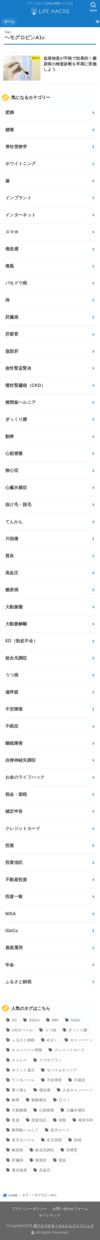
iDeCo (11, 930)
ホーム (9, 21)
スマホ (11, 232)
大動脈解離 (16, 624)
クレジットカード (22, 828)
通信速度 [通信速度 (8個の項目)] (19, 1170)
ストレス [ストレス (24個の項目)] (19, 1060)
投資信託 (14, 862)
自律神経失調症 (20, 760)
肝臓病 (11, 317)
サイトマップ (49, 1215)
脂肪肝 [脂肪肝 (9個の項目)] (41, 1160)
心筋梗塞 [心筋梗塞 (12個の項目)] (46, 1110)
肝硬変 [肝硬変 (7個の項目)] (72, 1150)
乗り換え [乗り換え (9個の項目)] (19, 1090)
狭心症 (11, 470)
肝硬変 (11, 334)
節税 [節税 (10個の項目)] (78, 1140)
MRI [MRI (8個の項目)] (55, 1020)
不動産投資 (16, 879)
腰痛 (9, 129)
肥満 (9, 112)
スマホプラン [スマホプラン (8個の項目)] (50, 1060)
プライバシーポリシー (29, 1209)
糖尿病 (11, 589)
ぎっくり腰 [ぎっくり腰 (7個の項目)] (77, 1030)
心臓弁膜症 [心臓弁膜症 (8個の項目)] (76, 1110)
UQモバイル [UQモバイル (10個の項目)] (22, 1030)
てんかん (14, 521)
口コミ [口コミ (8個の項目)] (64, 1100)
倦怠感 (11, 249)
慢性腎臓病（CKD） (25, 385)
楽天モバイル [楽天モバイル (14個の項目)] (23, 1140)
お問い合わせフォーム (70, 1209)
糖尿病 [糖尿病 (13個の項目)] (17, 1150)
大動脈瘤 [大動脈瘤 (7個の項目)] (19, 1110)
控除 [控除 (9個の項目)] (62, 1120)
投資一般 (14, 896)
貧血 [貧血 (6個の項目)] (62, 1160)
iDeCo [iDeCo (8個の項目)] (34, 1020)
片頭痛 (11, 538)
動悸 (9, 436)
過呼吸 (11, 692)
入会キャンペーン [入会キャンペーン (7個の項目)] (77, 1090)
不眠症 (11, 726)
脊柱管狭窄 (16, 146)
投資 (9, 845)
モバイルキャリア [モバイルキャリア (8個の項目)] (62, 1070)
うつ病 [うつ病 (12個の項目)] (50, 1030)
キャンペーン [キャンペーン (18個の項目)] (81, 1040)
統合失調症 (16, 658)
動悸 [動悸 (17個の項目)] (15, 1100)
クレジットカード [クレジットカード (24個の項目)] (69, 1050)
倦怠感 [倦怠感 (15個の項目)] (45, 1090)
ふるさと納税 (18, 981)
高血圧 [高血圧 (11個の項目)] (45, 1170)
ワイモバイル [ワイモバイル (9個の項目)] (23, 1080)
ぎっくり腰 (16, 419)
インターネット (20, 215)
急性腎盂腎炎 (18, 368)
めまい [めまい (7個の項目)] (52, 1040)
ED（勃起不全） (21, 641)
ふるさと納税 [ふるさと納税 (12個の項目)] (23, 1040)
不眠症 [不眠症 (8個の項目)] (79, 1080)
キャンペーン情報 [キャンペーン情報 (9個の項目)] (27, 1050)
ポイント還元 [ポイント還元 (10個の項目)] (23, 1070)
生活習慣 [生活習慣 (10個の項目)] (54, 1140)
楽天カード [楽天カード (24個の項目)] (60, 1130)
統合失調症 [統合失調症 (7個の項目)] (44, 1150)
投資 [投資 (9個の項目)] (15, 1120)
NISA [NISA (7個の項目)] (75, 1020)
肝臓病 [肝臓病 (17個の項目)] (17, 1160)
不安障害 (14, 709)
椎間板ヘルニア (20, 402)
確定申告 (14, 811)
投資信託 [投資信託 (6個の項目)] (39, 1120)
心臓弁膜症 (16, 487)
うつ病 (11, 675)
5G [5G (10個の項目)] (14, 1020)
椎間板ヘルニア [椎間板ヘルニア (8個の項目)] (25, 1130)
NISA (10, 913)
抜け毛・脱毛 (18, 504)
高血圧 (11, 573)
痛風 (9, 266)
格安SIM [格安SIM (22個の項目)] (85, 1120)
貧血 (9, 555)
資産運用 (14, 947)
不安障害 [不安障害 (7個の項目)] (54, 1080)
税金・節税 (16, 794)
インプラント (18, 197)
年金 (9, 965)
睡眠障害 (14, 743)
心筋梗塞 (14, 453)
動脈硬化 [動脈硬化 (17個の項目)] (39, 1100)
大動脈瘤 (14, 607)
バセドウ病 (16, 283)
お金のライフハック (25, 777)
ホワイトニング (20, 163)
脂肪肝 (11, 351)
